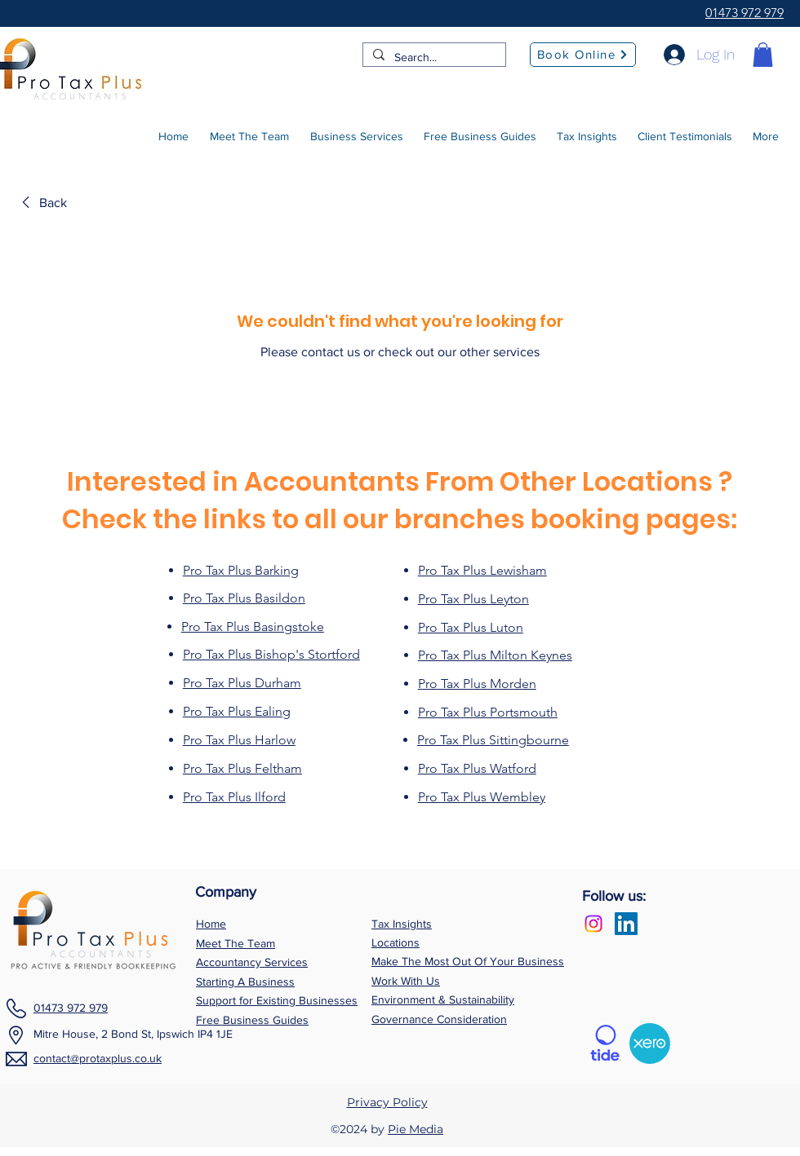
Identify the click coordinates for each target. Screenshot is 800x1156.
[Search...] (432, 58)
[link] (41, 203)
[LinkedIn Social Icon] (626, 923)
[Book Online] (583, 54)
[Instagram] (593, 923)
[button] (763, 54)
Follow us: (614, 896)
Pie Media (415, 1129)
